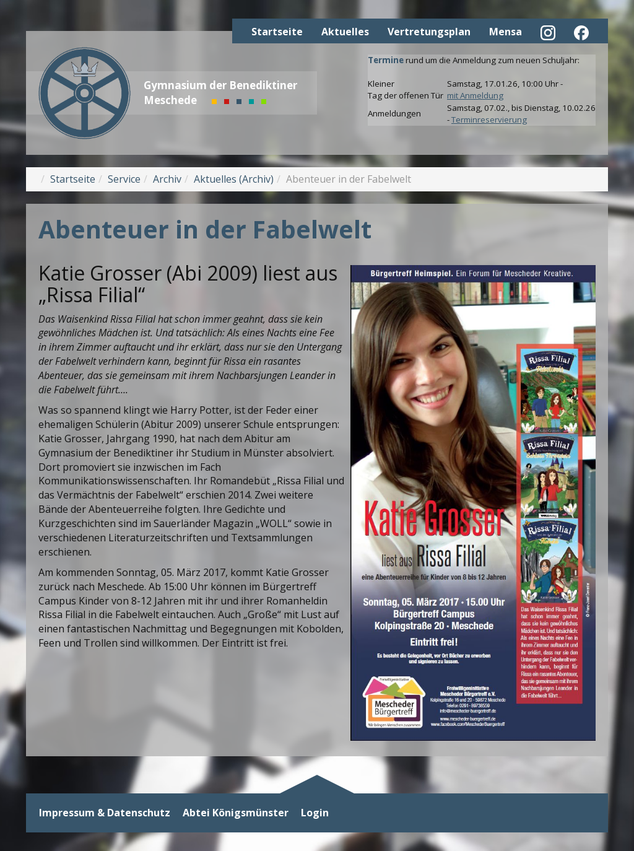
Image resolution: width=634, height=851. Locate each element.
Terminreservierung (489, 119)
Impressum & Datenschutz (104, 812)
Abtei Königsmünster (236, 812)
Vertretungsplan (429, 31)
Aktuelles (345, 31)
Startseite (277, 31)
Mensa (505, 31)
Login (315, 812)
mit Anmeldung (475, 95)
